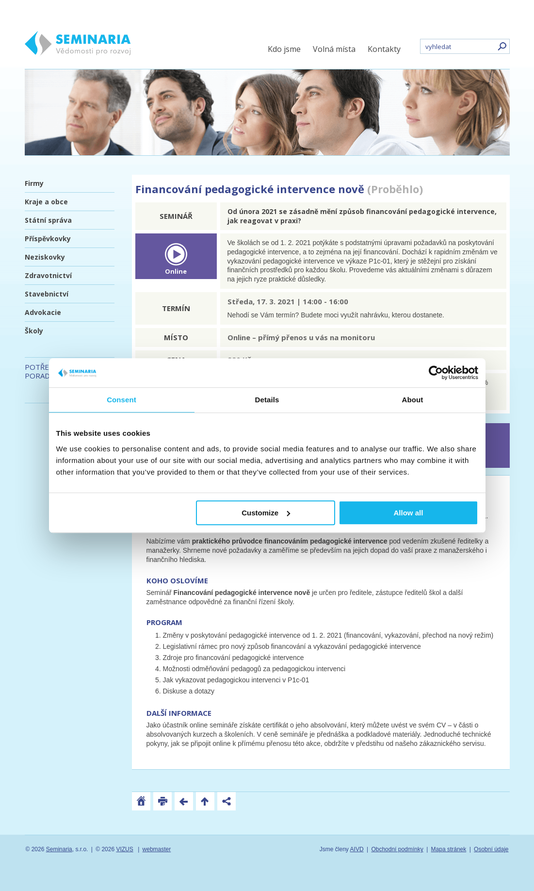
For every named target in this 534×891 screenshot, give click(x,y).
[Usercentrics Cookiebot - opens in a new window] (435, 372)
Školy (34, 330)
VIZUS (124, 849)
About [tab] (412, 400)
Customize (266, 513)
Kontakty (384, 49)
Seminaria (59, 849)
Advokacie (43, 312)
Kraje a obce (46, 201)
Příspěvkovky (48, 238)
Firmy (34, 183)
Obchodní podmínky (397, 849)
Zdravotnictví (48, 275)
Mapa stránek (449, 849)
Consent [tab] (121, 400)
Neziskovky (45, 257)
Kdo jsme (284, 49)
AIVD (357, 849)
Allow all (408, 513)
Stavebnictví (46, 293)
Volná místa (334, 49)
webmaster (157, 849)
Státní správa (48, 220)
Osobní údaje (491, 849)
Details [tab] (267, 400)
